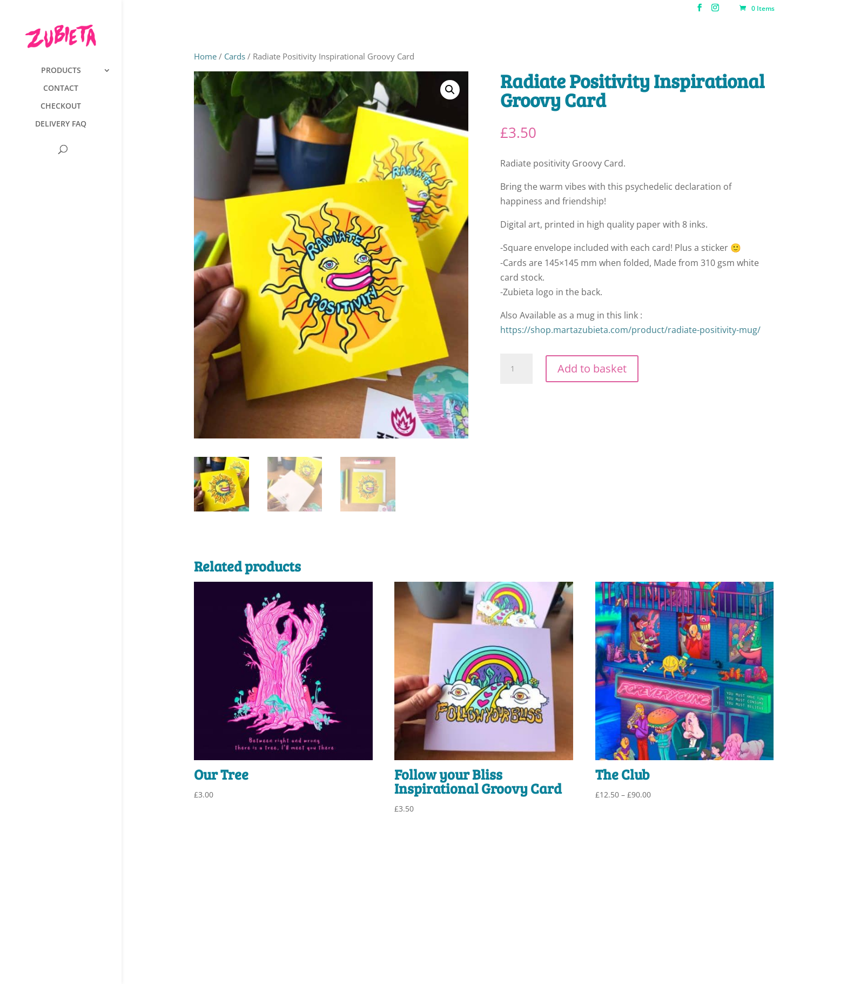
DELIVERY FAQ (60, 124)
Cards (234, 56)
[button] (450, 89)
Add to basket (592, 368)
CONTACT (60, 88)
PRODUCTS (61, 71)
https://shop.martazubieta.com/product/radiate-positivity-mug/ (630, 330)
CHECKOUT (61, 106)
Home (205, 56)
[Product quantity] (516, 369)
